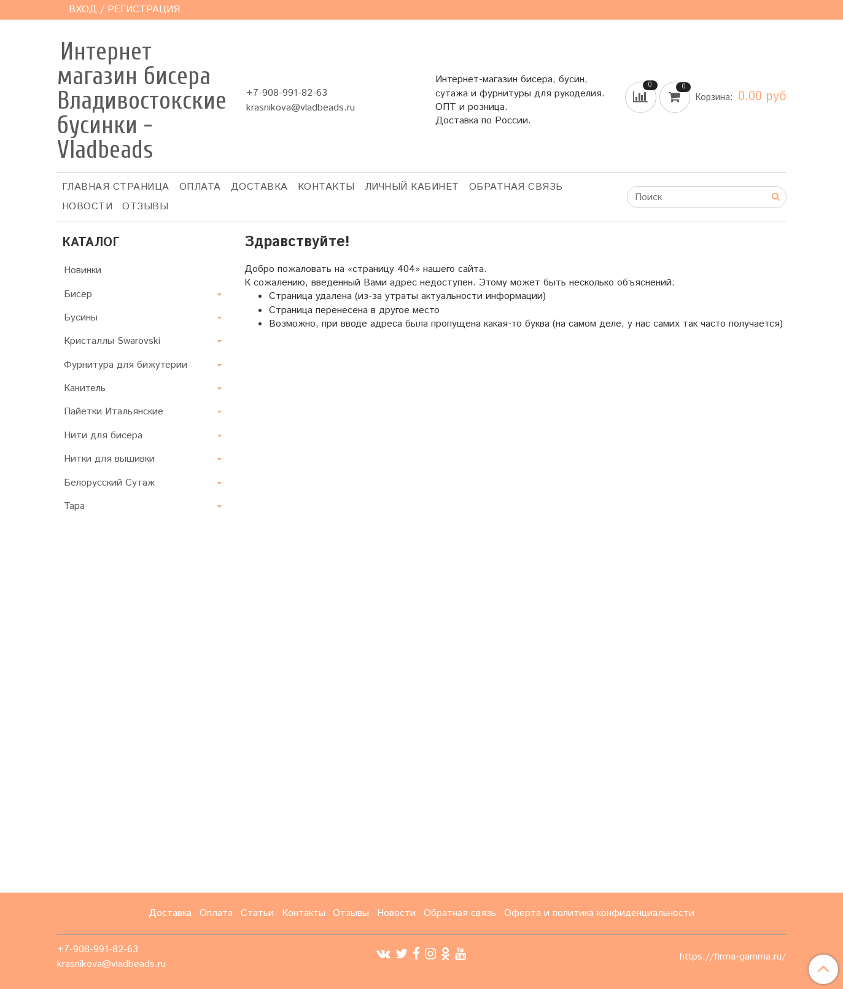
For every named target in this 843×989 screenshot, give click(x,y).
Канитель (85, 388)
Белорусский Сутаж (109, 483)
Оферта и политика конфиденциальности (599, 913)
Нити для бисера (103, 436)
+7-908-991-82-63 (286, 93)
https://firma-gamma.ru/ (733, 957)
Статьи (257, 913)
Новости (87, 207)
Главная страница (115, 187)
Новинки (82, 270)
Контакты (326, 187)
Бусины (81, 318)
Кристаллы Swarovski (112, 341)
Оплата (200, 187)
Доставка (259, 187)
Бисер (78, 294)
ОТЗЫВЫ (145, 207)
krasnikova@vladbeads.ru (300, 108)
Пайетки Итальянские (113, 412)
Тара (74, 506)
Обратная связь (516, 187)
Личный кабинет (412, 187)
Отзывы (351, 913)
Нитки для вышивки (109, 459)
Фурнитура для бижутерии (125, 365)
